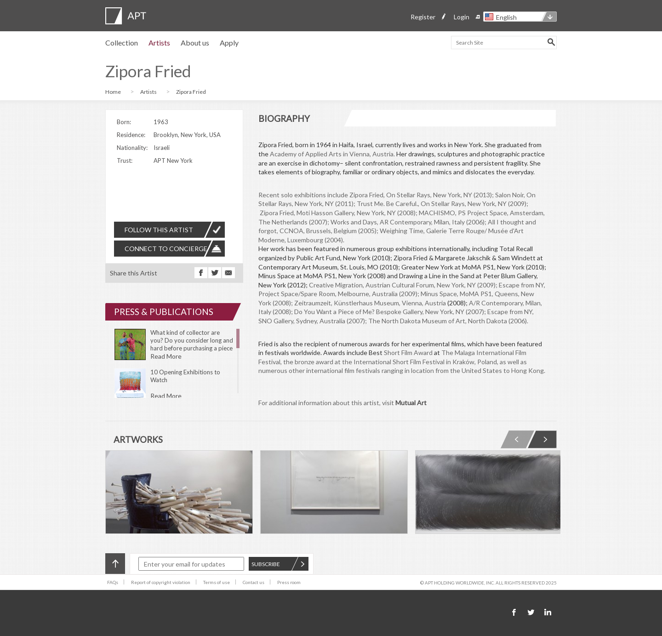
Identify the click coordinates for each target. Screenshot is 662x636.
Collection (121, 42)
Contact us (253, 582)
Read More (166, 356)
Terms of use (216, 582)
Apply (229, 42)
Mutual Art (411, 403)
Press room (289, 582)
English (506, 17)
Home (113, 91)
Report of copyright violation (160, 582)
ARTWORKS (138, 439)
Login (461, 17)
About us (195, 42)
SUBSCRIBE (278, 564)
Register (423, 17)
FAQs (112, 582)
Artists (159, 42)
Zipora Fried (191, 91)
